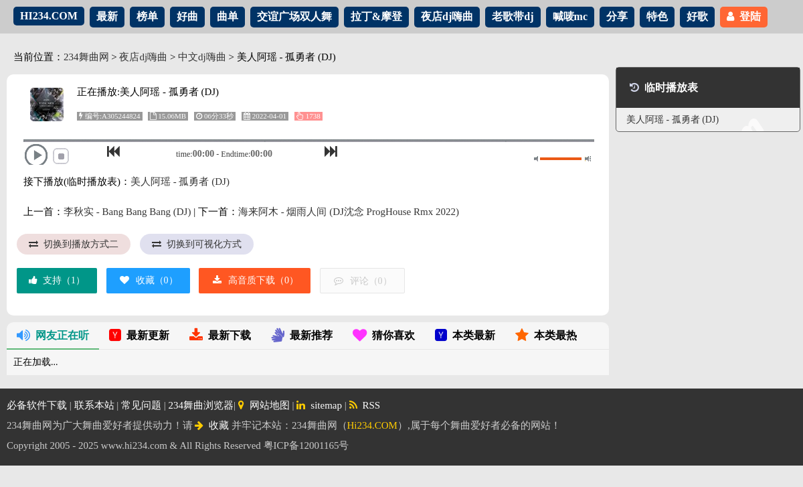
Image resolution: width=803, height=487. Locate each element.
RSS (365, 405)
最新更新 (139, 335)
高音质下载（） (254, 280)
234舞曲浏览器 (201, 405)
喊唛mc (570, 16)
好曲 (187, 16)
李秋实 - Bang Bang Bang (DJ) (127, 211)
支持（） (57, 280)
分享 (617, 16)
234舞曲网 (86, 57)
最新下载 (220, 335)
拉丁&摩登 (376, 16)
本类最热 (546, 335)
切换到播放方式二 (73, 244)
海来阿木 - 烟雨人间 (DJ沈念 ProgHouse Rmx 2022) (348, 211)
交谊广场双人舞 (294, 16)
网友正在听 (53, 335)
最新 (107, 16)
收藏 (212, 425)
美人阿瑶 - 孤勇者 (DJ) (180, 181)
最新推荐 (302, 335)
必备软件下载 (37, 405)
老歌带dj (512, 16)
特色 (657, 16)
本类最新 (465, 335)
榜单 (147, 16)
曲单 (227, 16)
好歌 (697, 16)
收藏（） (148, 280)
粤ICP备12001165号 (306, 445)
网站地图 (264, 405)
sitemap (319, 405)
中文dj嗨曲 (202, 57)
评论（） (362, 281)
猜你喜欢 (384, 335)
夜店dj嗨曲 (447, 16)
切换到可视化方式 (197, 244)
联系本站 (94, 405)
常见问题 (141, 405)
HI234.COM (49, 15)
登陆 (744, 16)
